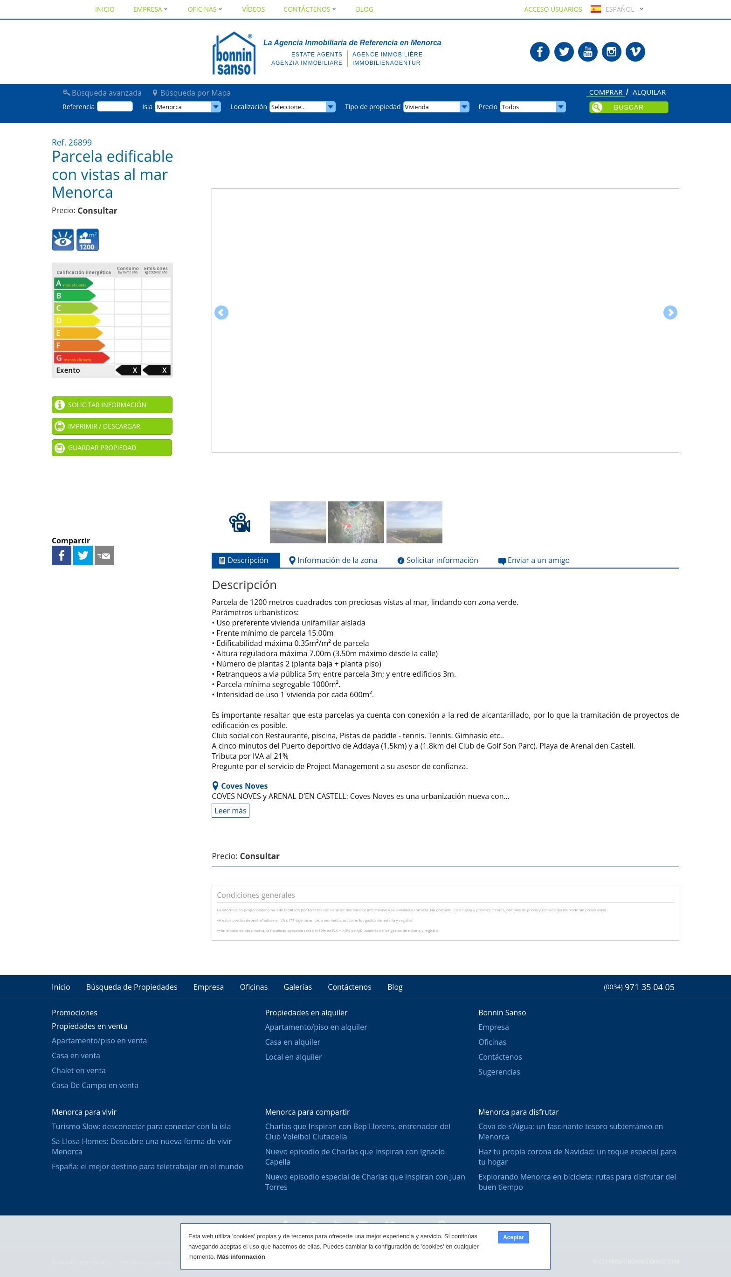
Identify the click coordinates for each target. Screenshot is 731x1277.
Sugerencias (499, 1072)
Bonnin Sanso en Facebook (540, 52)
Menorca (169, 107)
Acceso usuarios (553, 9)
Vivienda (417, 107)
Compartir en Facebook (61, 555)
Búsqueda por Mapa (195, 93)
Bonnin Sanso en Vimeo (635, 52)
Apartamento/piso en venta (99, 1040)
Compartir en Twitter (83, 555)
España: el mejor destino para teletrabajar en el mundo (147, 1166)
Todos (510, 107)
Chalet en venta (79, 1070)
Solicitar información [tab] (436, 560)
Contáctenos (310, 9)
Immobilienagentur (386, 63)
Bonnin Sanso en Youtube (588, 52)
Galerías (298, 987)
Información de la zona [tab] (332, 560)
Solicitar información (107, 404)
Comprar (606, 93)
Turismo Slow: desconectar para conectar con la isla (141, 1126)
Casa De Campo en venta (95, 1085)
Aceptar (513, 1237)
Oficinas (206, 9)
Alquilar (649, 92)
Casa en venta (76, 1055)
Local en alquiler (293, 1057)
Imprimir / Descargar (104, 426)
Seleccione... (288, 107)
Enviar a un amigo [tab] (533, 560)
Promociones (74, 1012)
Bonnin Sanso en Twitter (564, 52)
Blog (364, 9)
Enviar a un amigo (104, 555)
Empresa (151, 9)
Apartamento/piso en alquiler (316, 1027)
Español (611, 9)
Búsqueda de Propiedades (132, 987)
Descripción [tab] (242, 560)
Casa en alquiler (293, 1042)
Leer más (230, 810)
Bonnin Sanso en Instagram (611, 52)
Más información (241, 1256)
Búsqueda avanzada (107, 93)
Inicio (105, 9)
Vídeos (253, 9)
